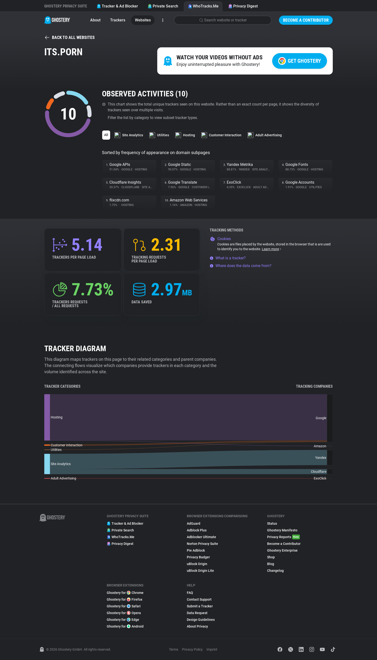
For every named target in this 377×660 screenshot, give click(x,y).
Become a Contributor (306, 20)
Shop (271, 557)
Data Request (197, 613)
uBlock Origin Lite (200, 571)
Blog (270, 564)
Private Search (163, 6)
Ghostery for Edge (123, 620)
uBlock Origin (197, 564)
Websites (143, 20)
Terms (173, 649)
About (95, 20)
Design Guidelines (201, 620)
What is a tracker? (228, 258)
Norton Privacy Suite (202, 544)
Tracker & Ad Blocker (117, 6)
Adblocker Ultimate (201, 537)
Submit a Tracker (200, 606)
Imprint (212, 649)
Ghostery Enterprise (282, 550)
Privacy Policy (192, 649)
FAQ (190, 593)
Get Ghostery (299, 61)
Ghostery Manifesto (282, 530)
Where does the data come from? (240, 265)
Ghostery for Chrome (125, 593)
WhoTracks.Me (203, 6)
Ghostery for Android (125, 626)
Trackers (117, 20)
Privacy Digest (243, 6)
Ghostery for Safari (124, 606)
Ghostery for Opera (124, 613)
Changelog (275, 571)
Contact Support (199, 599)
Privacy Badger (198, 557)
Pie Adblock (196, 550)
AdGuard (193, 523)
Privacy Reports (283, 537)
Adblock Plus (197, 530)
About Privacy (197, 626)
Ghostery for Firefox (124, 599)
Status (272, 523)
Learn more (272, 249)
